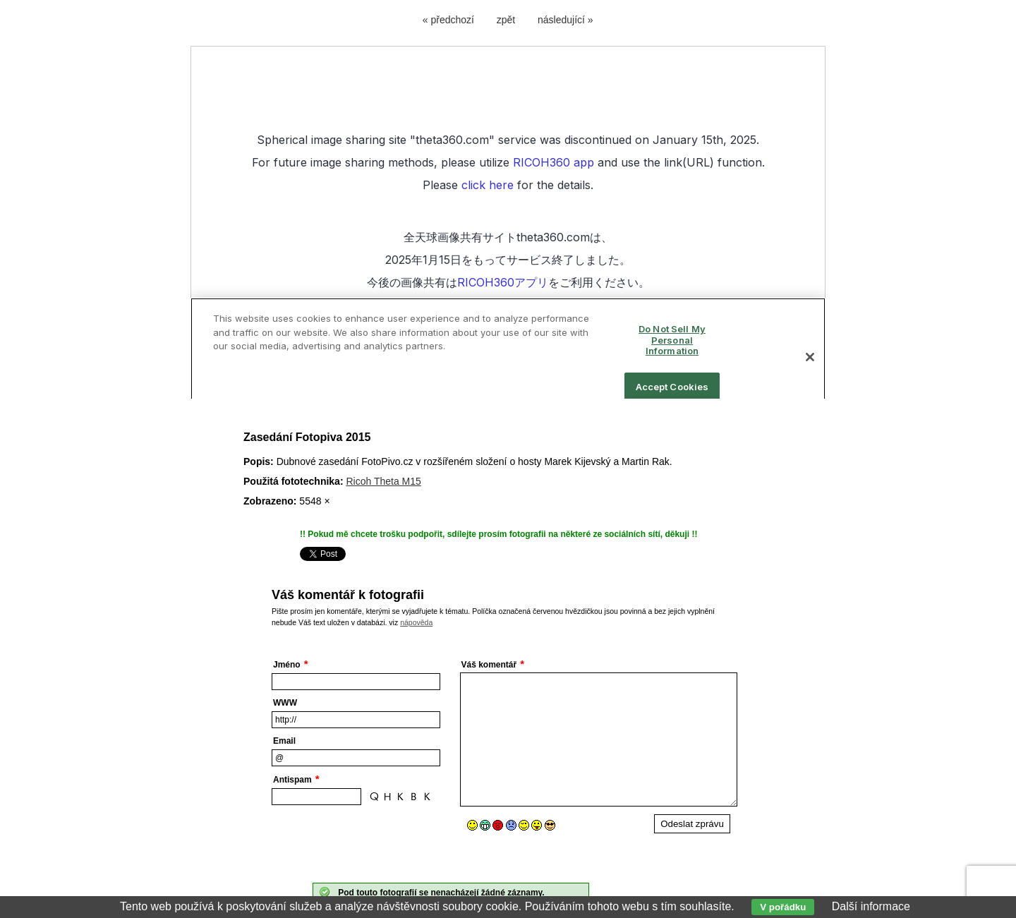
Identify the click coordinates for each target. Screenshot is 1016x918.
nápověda (416, 622)
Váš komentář (489, 665)
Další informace (871, 906)
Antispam (292, 780)
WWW (285, 703)
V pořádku (783, 907)
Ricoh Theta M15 (383, 481)
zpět (506, 19)
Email (284, 741)
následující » (565, 19)
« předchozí (448, 19)
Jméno (287, 665)
